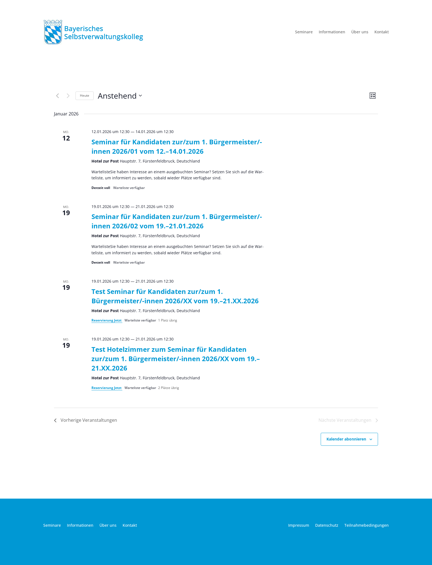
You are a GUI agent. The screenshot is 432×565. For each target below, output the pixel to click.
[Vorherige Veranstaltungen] (57, 95)
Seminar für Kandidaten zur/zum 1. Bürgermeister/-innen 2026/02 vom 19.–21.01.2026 (176, 221)
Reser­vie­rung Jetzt (106, 320)
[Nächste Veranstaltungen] (68, 95)
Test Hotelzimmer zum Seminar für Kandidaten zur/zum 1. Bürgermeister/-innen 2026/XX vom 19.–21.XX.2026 (175, 358)
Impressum (298, 525)
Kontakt (381, 32)
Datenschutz (326, 525)
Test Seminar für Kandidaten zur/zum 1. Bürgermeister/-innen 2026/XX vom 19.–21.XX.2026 (175, 296)
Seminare (304, 32)
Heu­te (84, 95)
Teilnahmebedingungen (366, 525)
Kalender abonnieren (346, 439)
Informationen (332, 32)
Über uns (359, 32)
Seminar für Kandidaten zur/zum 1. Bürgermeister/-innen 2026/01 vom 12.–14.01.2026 (176, 146)
